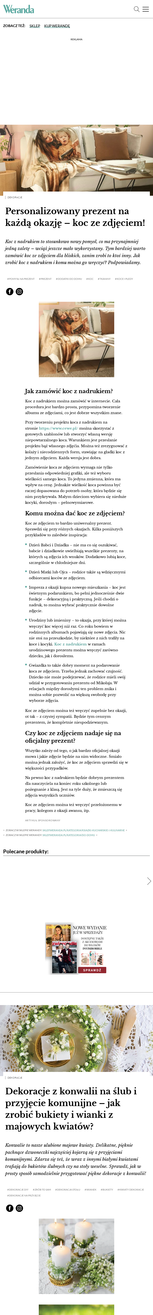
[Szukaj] (136, 9)
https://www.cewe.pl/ (58, 428)
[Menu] (145, 9)
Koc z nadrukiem (70, 644)
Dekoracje (15, 197)
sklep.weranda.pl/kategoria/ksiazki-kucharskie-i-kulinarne (84, 829)
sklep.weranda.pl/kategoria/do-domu (69, 834)
